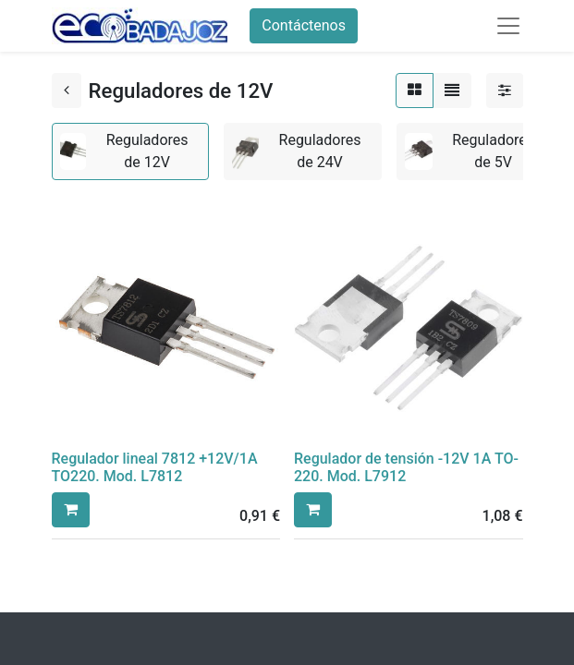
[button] (71, 509)
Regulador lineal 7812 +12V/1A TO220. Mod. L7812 (155, 467)
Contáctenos (304, 25)
